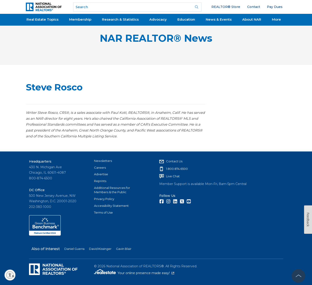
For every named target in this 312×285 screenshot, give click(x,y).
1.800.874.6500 (177, 169)
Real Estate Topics (42, 19)
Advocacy (158, 19)
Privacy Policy (104, 199)
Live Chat (173, 176)
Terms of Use (103, 212)
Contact (253, 7)
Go (196, 7)
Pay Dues (275, 7)
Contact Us (174, 161)
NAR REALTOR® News (156, 38)
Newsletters (103, 161)
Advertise (101, 174)
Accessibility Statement (111, 205)
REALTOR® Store (225, 7)
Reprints (100, 181)
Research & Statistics (120, 19)
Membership (80, 19)
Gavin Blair (123, 249)
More (276, 19)
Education (186, 19)
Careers (100, 167)
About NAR (251, 19)
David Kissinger (100, 249)
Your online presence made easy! (146, 273)
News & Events (219, 19)
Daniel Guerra (74, 249)
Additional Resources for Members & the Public (112, 190)
